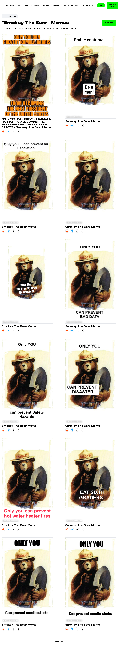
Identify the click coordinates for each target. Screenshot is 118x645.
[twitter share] (8, 131)
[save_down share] (18, 131)
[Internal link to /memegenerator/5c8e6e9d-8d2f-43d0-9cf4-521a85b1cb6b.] (10, 16)
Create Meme (109, 23)
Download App (112, 5)
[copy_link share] (13, 131)
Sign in (101, 5)
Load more (59, 641)
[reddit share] (3, 131)
